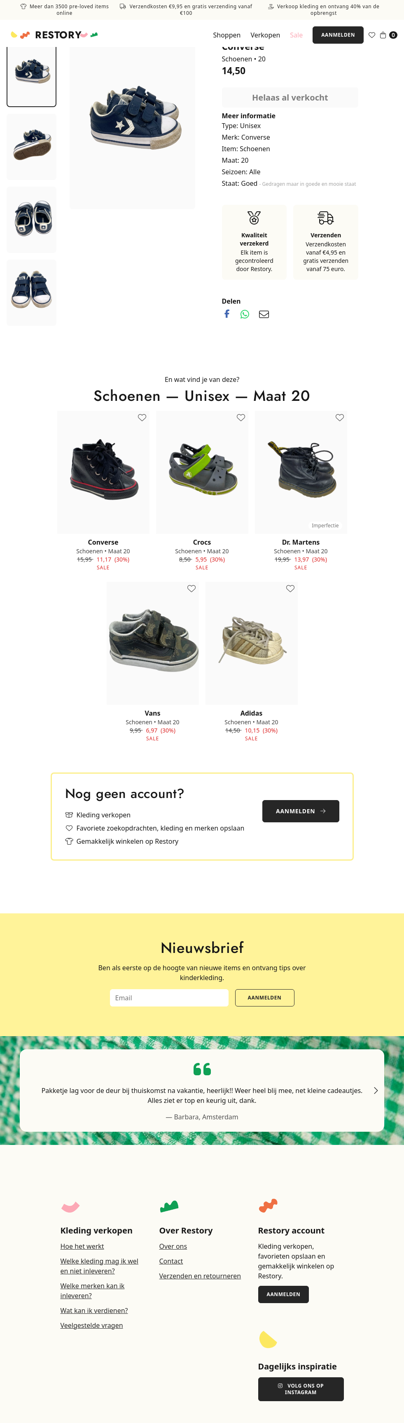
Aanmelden (338, 34)
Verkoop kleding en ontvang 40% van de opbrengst (324, 9)
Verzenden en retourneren (200, 1275)
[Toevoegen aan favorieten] (142, 418)
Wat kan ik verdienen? (94, 1310)
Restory (58, 35)
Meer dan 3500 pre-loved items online (64, 9)
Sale (296, 35)
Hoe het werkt (82, 1246)
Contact (171, 1261)
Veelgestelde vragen (92, 1325)
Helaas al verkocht (290, 97)
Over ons (173, 1246)
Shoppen (227, 35)
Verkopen (265, 35)
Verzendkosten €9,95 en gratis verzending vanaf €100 (186, 9)
